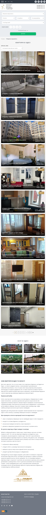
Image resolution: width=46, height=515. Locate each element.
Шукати (23, 33)
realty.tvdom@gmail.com (7, 497)
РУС (8, 1)
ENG (12, 1)
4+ (20, 27)
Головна (3, 38)
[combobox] (8, 18)
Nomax (32, 496)
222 (31, 332)
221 (28, 332)
